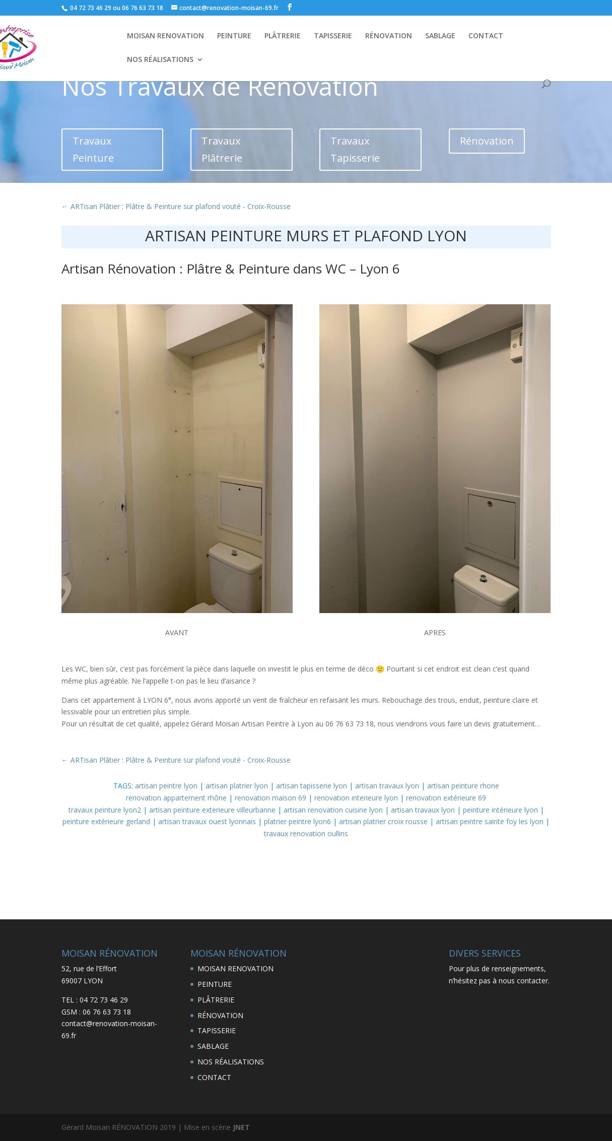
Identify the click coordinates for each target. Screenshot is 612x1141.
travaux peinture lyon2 (105, 810)
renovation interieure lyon (356, 797)
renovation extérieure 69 (446, 797)
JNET (241, 1127)
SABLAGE (440, 36)
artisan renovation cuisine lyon (333, 810)
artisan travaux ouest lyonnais (207, 821)
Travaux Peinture (93, 149)
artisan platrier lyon (237, 785)
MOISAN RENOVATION (165, 36)
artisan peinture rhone (463, 785)
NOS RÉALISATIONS (160, 60)
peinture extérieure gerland (106, 821)
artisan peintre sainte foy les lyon (489, 821)
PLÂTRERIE (282, 36)
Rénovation (487, 141)
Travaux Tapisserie (355, 149)
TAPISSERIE (333, 36)
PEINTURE (234, 36)
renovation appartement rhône (176, 797)
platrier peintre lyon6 (297, 821)
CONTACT (485, 36)
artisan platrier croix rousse (383, 821)
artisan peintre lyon (166, 785)
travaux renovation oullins (306, 833)
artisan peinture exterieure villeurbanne (212, 810)
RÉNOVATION (388, 36)
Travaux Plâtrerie (221, 149)
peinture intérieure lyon (500, 810)
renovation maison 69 (270, 797)
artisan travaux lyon (387, 785)
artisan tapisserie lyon (311, 785)
